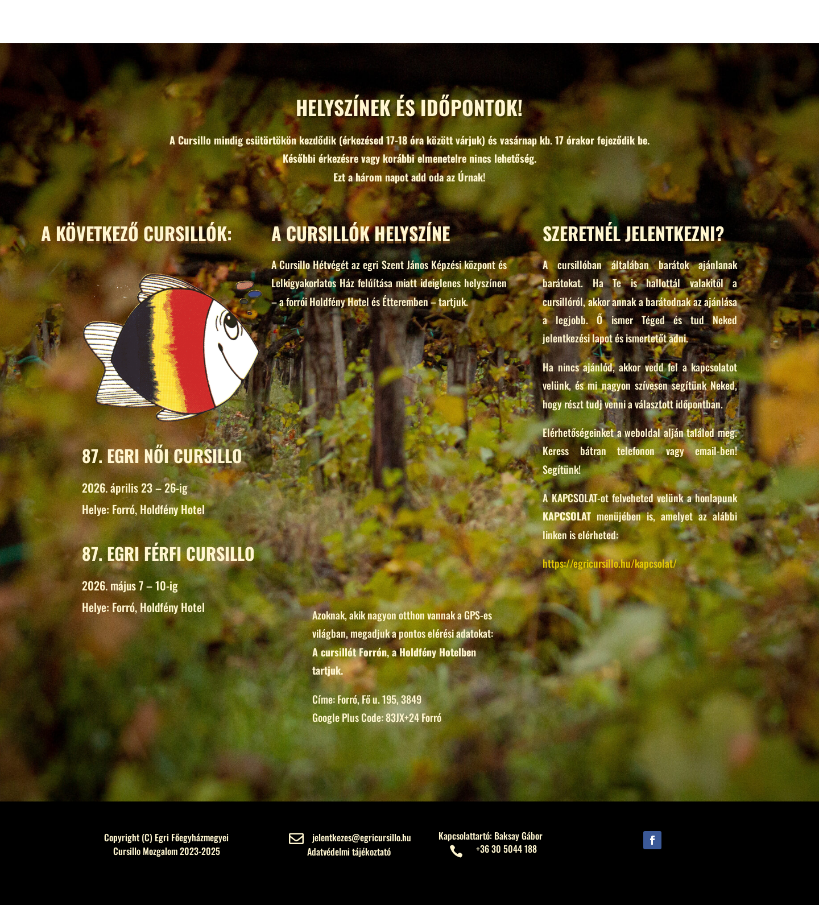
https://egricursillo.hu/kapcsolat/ (610, 563)
